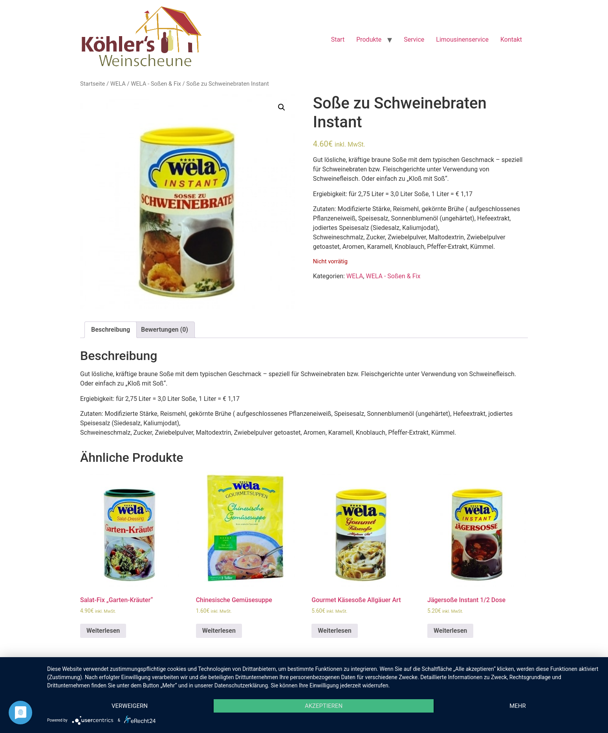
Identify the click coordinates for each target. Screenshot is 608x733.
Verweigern (130, 705)
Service (414, 39)
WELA (118, 83)
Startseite (92, 83)
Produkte (368, 39)
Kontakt (511, 39)
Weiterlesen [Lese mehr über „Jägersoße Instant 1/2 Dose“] (450, 630)
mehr (517, 705)
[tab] (110, 329)
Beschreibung (110, 329)
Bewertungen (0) (164, 329)
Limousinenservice (462, 39)
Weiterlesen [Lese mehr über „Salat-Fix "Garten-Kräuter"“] (103, 630)
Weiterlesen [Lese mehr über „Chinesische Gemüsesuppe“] (219, 630)
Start (337, 39)
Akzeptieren (323, 705)
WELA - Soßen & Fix (156, 83)
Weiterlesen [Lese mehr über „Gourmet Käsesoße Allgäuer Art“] (334, 630)
